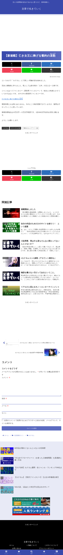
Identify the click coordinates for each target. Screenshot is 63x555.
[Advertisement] (31, 34)
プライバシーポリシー (46, 548)
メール (5, 405)
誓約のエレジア (28, 128)
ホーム (11, 545)
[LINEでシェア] (31, 70)
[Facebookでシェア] (31, 64)
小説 (36, 128)
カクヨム (5, 128)
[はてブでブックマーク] (51, 64)
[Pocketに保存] (11, 70)
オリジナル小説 (15, 128)
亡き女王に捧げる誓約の (12, 99)
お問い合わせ (16, 548)
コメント (6, 377)
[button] (51, 70)
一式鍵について (31, 545)
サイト (4, 413)
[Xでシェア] (11, 64)
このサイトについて (51, 545)
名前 (4, 398)
